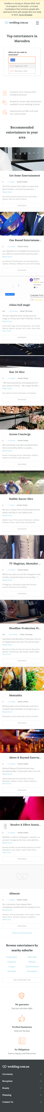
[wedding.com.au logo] (15, 1068)
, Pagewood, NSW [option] (18, 66)
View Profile (22, 206)
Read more (7, 192)
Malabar (32, 961)
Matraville (32, 957)
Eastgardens (11, 957)
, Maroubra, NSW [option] (18, 71)
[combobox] (22, 60)
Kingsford (11, 961)
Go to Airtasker (26, 14)
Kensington (32, 971)
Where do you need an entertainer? (17, 53)
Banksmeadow (32, 966)
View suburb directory (22, 980)
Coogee (11, 966)
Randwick (12, 971)
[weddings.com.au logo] (16, 22)
